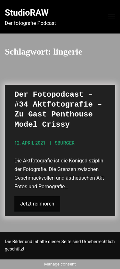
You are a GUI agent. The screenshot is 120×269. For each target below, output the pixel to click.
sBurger (65, 143)
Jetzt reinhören (37, 204)
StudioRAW (27, 13)
